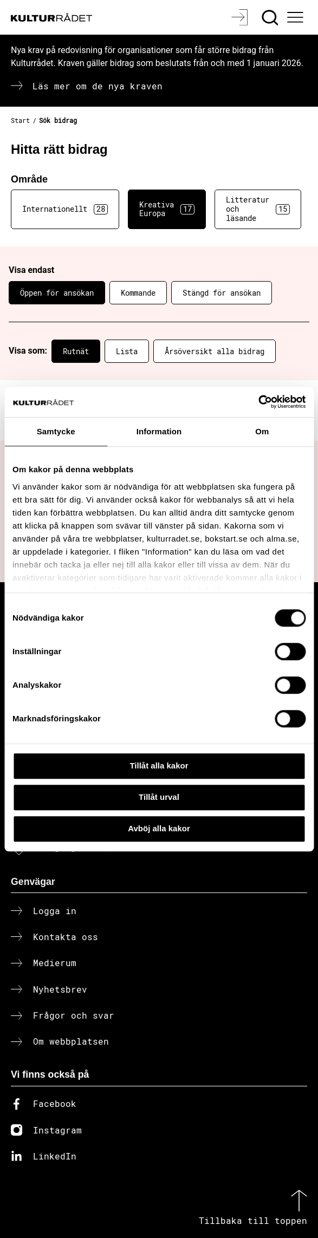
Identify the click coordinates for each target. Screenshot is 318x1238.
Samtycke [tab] (56, 431)
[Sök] (271, 17)
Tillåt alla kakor (158, 765)
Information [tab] (159, 431)
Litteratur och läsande (258, 208)
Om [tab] (262, 431)
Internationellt (65, 209)
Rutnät (76, 351)
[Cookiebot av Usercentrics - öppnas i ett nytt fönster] (258, 402)
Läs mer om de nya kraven (98, 86)
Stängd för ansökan (222, 293)
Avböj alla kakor (159, 828)
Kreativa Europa (166, 209)
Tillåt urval (159, 797)
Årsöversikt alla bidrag (214, 351)
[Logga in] (241, 17)
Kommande (138, 293)
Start (20, 120)
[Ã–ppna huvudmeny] (297, 17)
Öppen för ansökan (57, 293)
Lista (127, 351)
